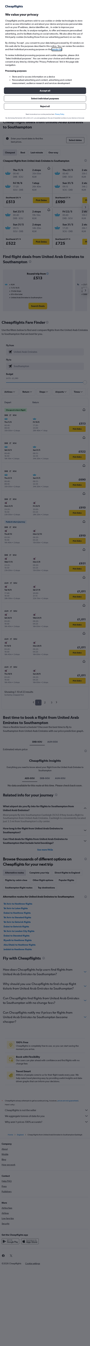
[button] (45, 90)
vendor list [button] (57, 49)
